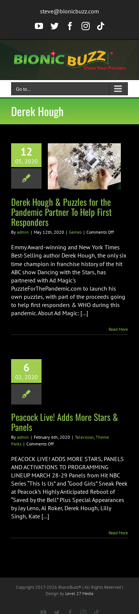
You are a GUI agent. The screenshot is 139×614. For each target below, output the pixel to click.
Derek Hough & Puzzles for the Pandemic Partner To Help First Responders (61, 211)
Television (84, 437)
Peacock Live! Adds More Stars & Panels (64, 422)
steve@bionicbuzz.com (69, 11)
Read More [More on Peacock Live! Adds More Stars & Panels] (118, 532)
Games (75, 232)
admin (23, 232)
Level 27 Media (79, 593)
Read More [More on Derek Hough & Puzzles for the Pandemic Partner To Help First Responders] (118, 329)
